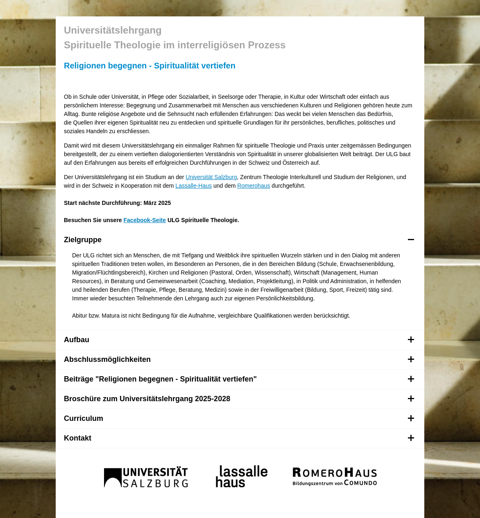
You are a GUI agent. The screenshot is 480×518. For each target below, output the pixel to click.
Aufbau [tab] (239, 340)
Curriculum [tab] (239, 418)
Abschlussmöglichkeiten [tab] (239, 359)
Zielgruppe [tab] (239, 240)
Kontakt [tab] (239, 438)
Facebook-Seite (145, 220)
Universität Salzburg (211, 177)
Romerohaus (253, 185)
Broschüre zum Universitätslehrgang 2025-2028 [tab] (239, 399)
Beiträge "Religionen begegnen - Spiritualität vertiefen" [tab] (239, 379)
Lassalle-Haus (193, 185)
